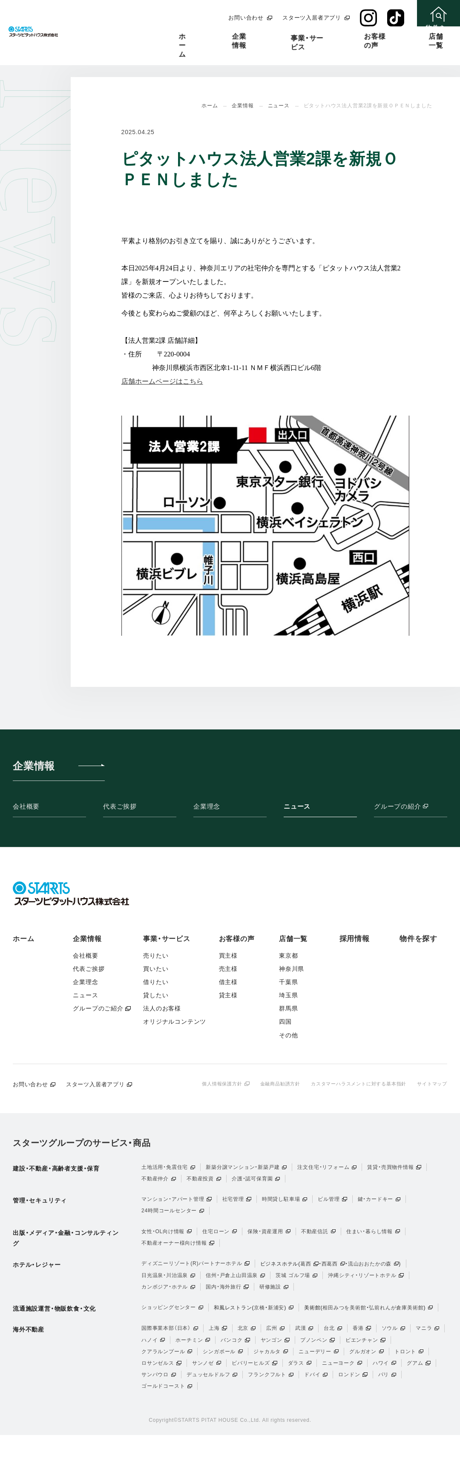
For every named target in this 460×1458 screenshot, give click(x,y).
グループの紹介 (410, 807)
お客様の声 (287, 36)
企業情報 (174, 36)
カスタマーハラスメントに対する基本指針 (352, 1084)
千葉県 (288, 982)
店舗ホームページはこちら (162, 381)
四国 (285, 1021)
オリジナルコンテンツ (174, 1021)
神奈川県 (291, 968)
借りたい (155, 982)
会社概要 (26, 806)
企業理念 (206, 806)
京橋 (259, 1321)
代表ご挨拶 (120, 806)
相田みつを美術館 (344, 1321)
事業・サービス (229, 37)
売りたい (155, 955)
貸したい (155, 995)
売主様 (228, 968)
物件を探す (418, 939)
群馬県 (288, 1008)
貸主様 (228, 995)
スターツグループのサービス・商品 (82, 1143)
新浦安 (276, 1321)
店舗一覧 (337, 36)
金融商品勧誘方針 (268, 1084)
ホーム (131, 36)
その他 (288, 1035)
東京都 (288, 955)
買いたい (155, 968)
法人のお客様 (162, 1008)
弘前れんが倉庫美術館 (396, 1321)
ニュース (297, 806)
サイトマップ (430, 1084)
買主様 (228, 955)
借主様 (228, 982)
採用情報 (383, 36)
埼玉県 (288, 995)
